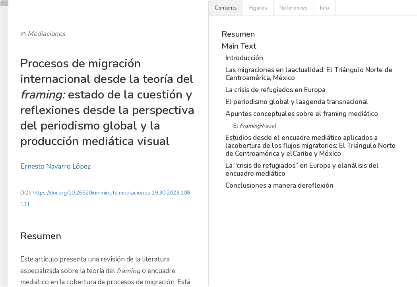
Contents (226, 8)
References (293, 8)
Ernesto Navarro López (56, 166)
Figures (258, 8)
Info (324, 8)
